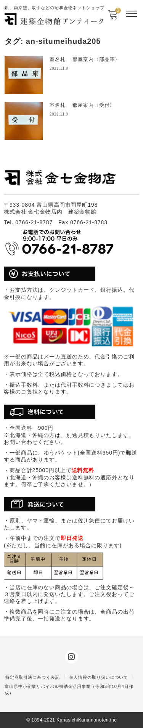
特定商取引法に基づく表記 (32, 677)
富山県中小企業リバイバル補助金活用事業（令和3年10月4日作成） (69, 689)
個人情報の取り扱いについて (99, 677)
